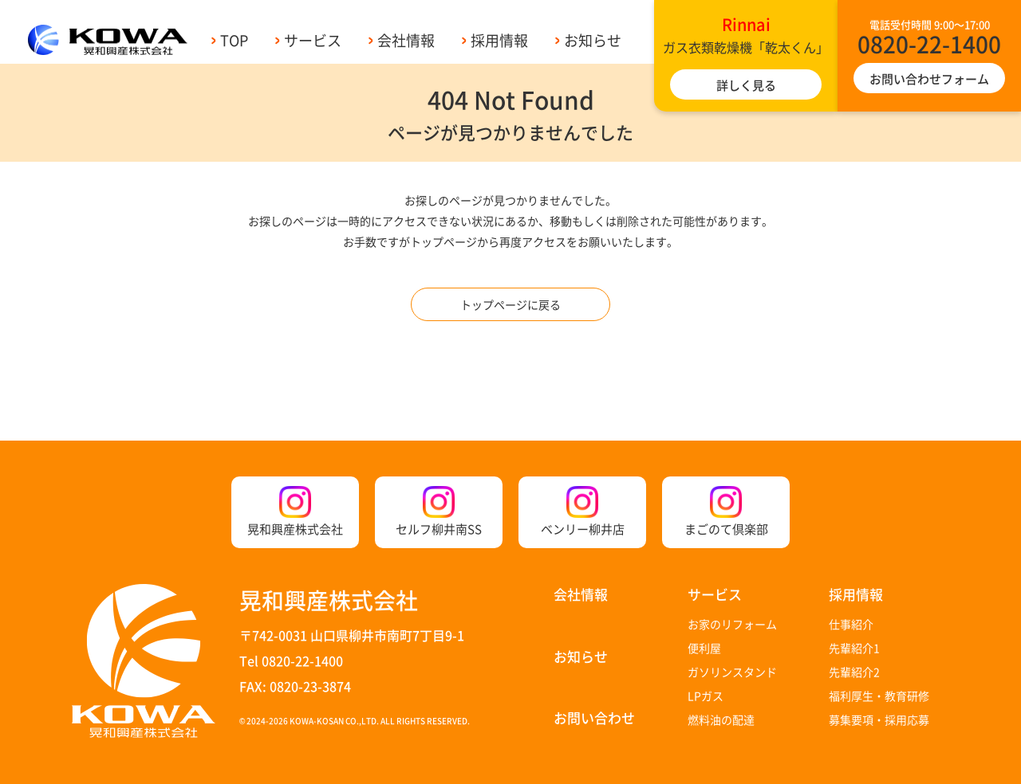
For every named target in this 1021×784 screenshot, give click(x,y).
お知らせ (592, 39)
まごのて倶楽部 (726, 511)
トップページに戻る (510, 304)
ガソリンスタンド (732, 672)
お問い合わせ (594, 717)
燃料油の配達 (721, 719)
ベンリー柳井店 (583, 511)
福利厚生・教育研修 (879, 696)
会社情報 (406, 39)
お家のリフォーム (732, 624)
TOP (234, 39)
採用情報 (499, 39)
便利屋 (704, 648)
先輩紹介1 (854, 648)
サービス (312, 39)
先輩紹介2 (854, 672)
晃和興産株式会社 (295, 511)
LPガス (705, 696)
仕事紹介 (851, 624)
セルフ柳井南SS (439, 511)
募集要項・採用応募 (879, 719)
